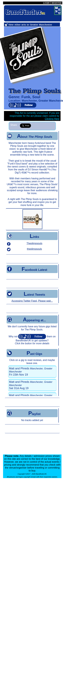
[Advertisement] (32, 259)
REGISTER (56, 3)
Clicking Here (52, 118)
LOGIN (46, 3)
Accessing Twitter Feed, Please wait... (32, 301)
